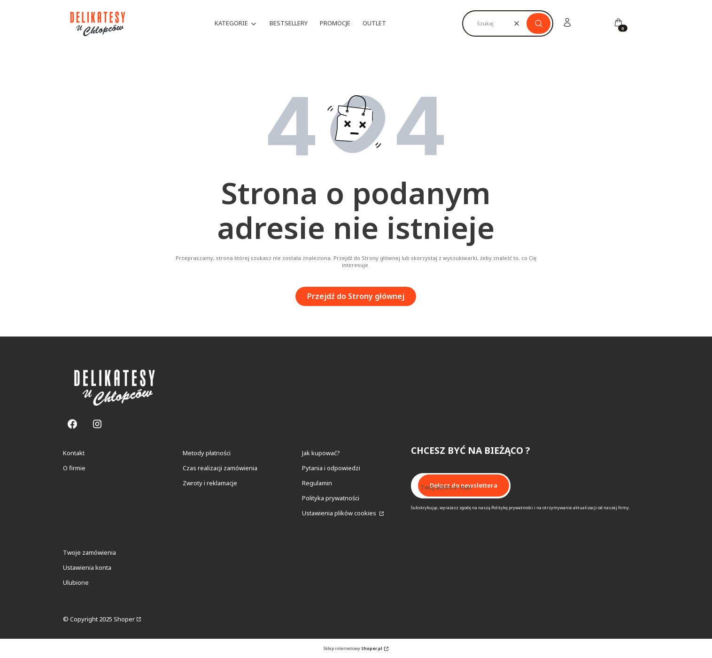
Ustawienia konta (87, 567)
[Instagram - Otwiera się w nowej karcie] (97, 424)
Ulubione (76, 582)
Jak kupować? (321, 453)
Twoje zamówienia (89, 552)
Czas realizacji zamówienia (220, 468)
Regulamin (317, 483)
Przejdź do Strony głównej (355, 296)
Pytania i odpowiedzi (331, 468)
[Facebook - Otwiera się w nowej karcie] (72, 424)
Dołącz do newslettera (463, 485)
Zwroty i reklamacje (210, 483)
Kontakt (74, 453)
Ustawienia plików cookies (340, 513)
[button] (538, 23)
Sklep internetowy (353, 648)
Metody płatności (207, 453)
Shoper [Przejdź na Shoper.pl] (124, 619)
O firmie (74, 468)
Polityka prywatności (330, 498)
